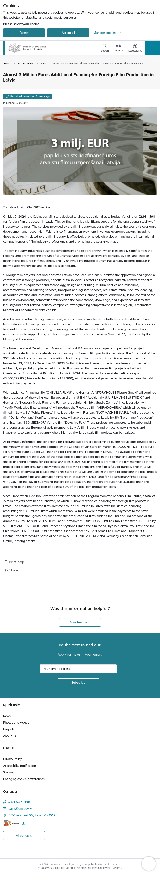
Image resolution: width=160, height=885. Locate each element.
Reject (24, 33)
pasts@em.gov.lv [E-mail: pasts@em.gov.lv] (20, 809)
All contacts (24, 835)
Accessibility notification (19, 766)
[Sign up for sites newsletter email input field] (78, 668)
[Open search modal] (105, 49)
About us (9, 736)
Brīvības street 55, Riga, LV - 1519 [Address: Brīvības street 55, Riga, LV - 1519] (31, 815)
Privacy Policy (12, 759)
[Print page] (80, 562)
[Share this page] (80, 570)
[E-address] (11, 823)
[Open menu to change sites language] (118, 48)
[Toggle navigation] (152, 48)
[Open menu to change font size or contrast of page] (135, 49)
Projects (8, 729)
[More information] (23, 823)
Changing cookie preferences (24, 779)
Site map (9, 772)
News (7, 716)
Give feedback (80, 622)
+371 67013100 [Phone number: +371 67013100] (19, 802)
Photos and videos (16, 722)
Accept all (68, 33)
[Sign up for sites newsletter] (78, 682)
